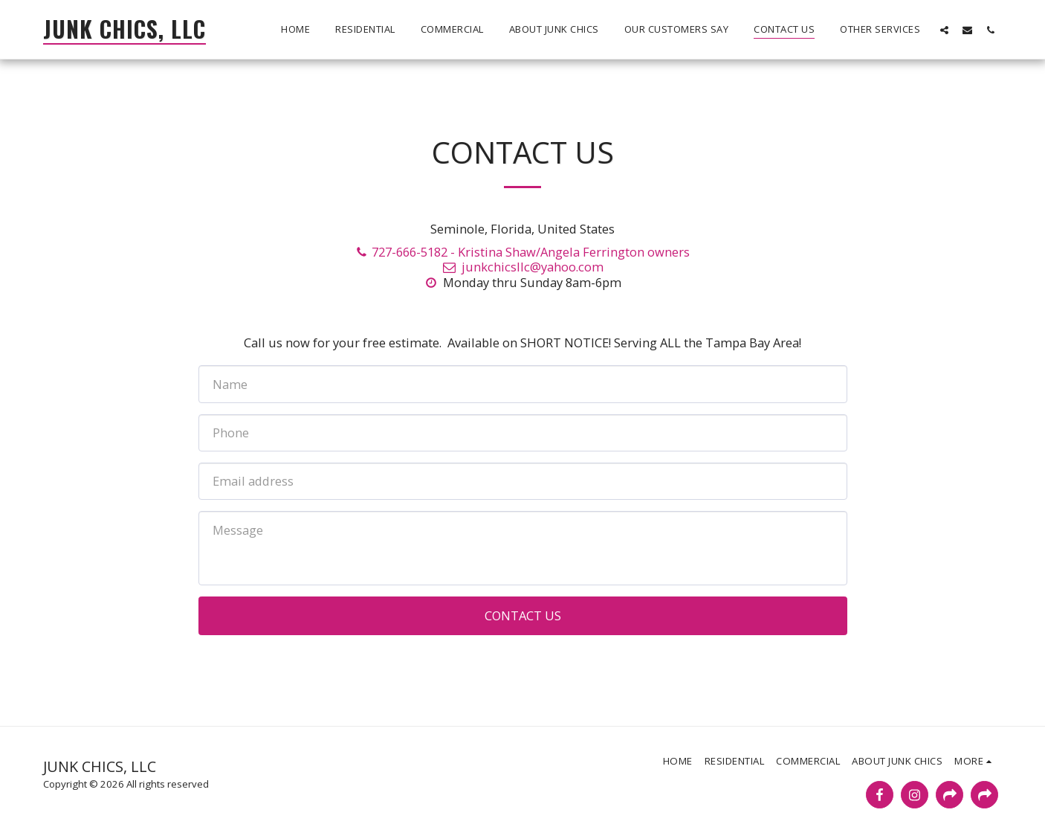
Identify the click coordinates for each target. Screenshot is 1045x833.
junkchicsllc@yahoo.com (522, 266)
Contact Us (523, 615)
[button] (944, 30)
